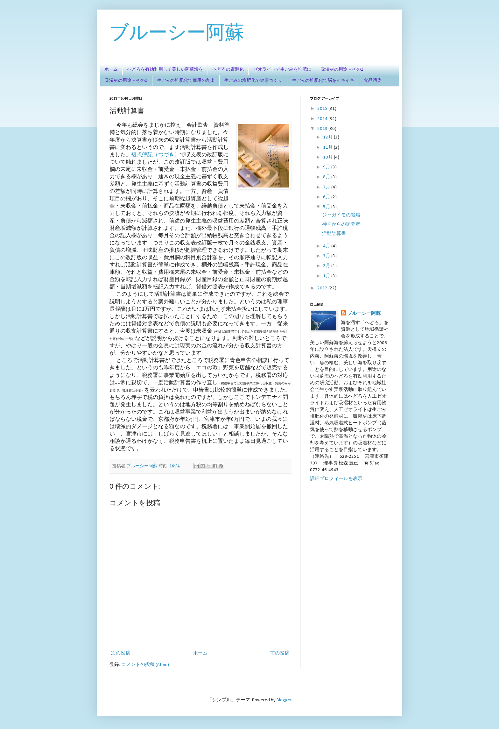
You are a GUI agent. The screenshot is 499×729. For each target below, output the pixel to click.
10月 (328, 157)
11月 (328, 147)
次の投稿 (120, 653)
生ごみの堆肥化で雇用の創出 (186, 80)
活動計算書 (334, 233)
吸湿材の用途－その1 (342, 69)
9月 (327, 167)
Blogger (284, 700)
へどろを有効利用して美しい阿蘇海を (165, 69)
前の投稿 (279, 653)
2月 (327, 266)
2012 (322, 288)
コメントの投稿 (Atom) (145, 664)
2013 (322, 128)
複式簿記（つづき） (155, 155)
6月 (327, 197)
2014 (322, 119)
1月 (327, 276)
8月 (327, 177)
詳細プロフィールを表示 (336, 479)
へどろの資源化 (228, 69)
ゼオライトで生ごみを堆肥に (282, 69)
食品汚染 (373, 80)
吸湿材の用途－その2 (126, 80)
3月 (327, 256)
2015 (322, 108)
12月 (328, 137)
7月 (327, 187)
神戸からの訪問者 (341, 224)
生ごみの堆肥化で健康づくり (253, 80)
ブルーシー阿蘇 (176, 32)
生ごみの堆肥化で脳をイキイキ (323, 80)
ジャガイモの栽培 (341, 215)
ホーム (111, 69)
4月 (327, 246)
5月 (327, 207)
